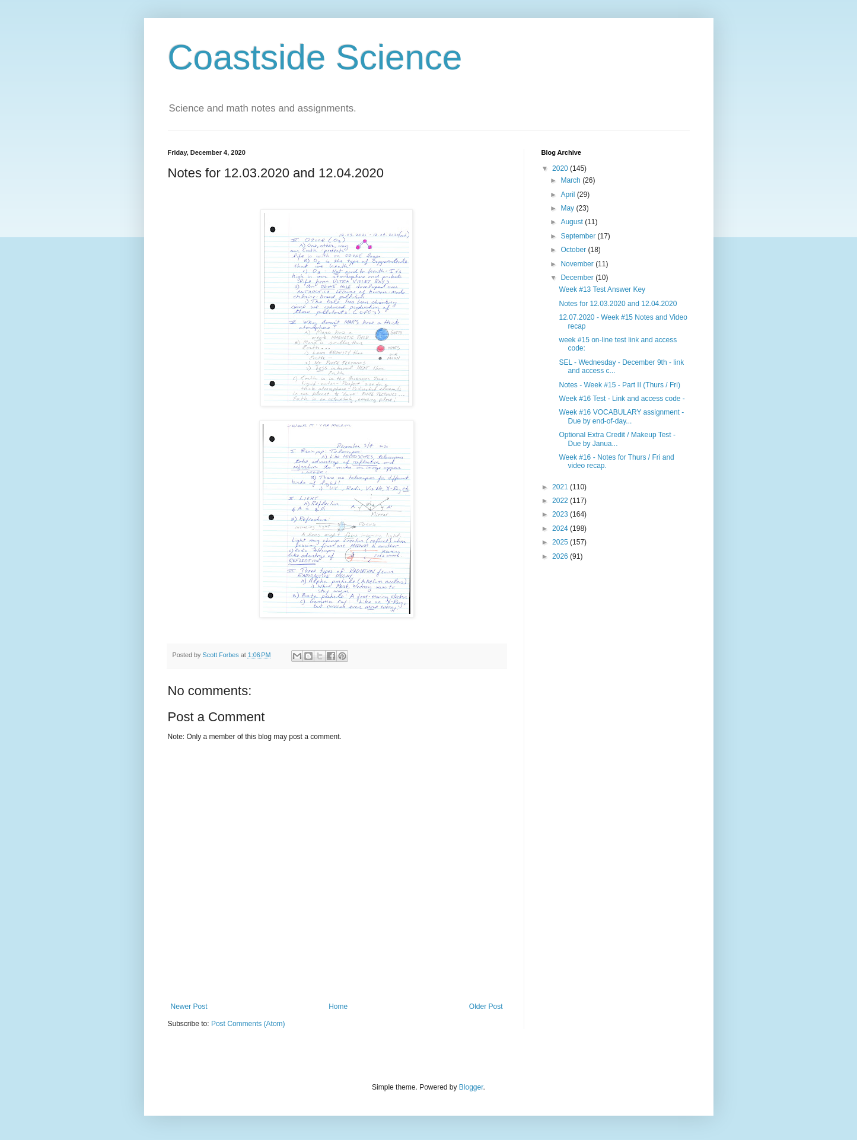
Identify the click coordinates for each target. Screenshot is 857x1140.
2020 (561, 168)
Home (338, 1006)
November (577, 264)
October (574, 250)
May (568, 208)
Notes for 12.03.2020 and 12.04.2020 (618, 304)
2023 (561, 514)
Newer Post (189, 1006)
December (577, 277)
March (571, 180)
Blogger (471, 1087)
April (568, 194)
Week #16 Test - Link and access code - (621, 398)
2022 (561, 500)
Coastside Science (315, 57)
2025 (561, 542)
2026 (561, 556)
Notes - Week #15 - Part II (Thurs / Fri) (619, 385)
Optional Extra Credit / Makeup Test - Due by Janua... (617, 439)
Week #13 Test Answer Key (602, 289)
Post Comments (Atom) (248, 1024)
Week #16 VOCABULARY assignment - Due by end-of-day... (621, 416)
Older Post (486, 1006)
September (578, 236)
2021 (561, 487)
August (572, 222)
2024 (561, 528)
